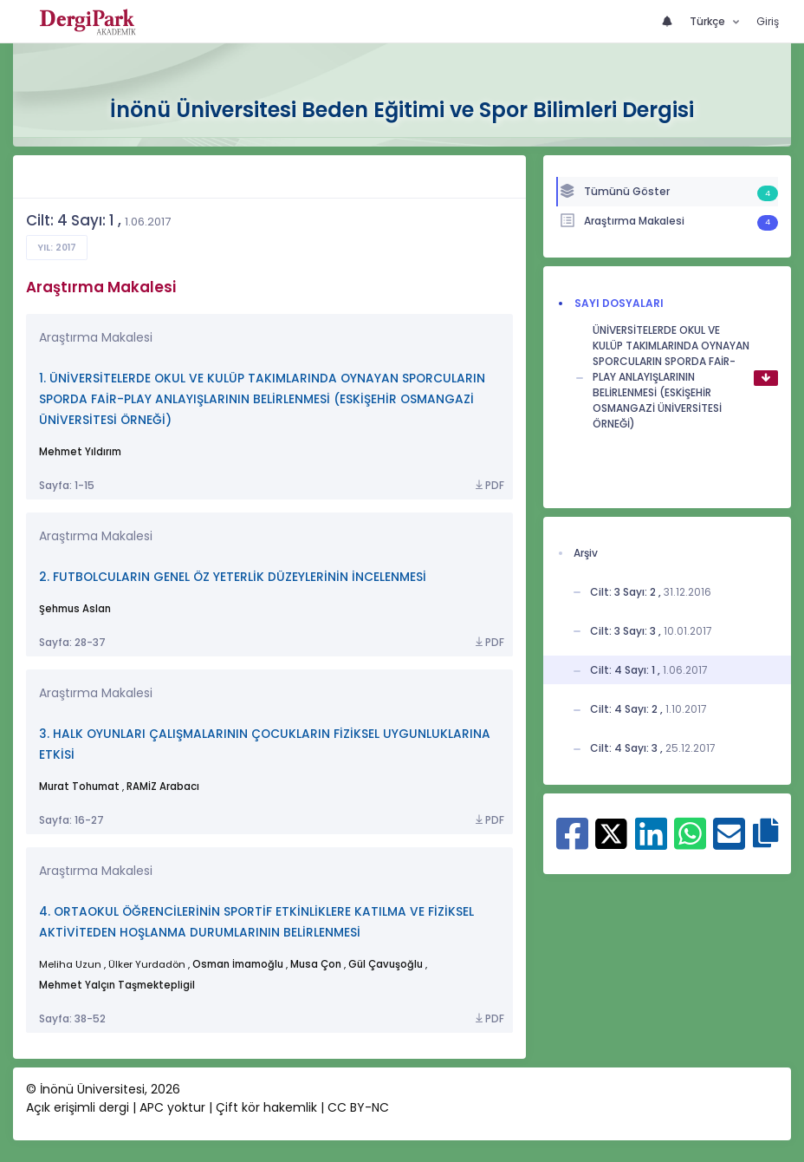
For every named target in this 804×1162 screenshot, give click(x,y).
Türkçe (709, 21)
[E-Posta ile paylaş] (729, 842)
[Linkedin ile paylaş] (651, 842)
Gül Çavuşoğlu (385, 964)
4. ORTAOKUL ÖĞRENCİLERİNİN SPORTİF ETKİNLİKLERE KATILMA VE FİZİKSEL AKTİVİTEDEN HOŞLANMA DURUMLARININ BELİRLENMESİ (256, 922)
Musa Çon (315, 964)
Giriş (767, 21)
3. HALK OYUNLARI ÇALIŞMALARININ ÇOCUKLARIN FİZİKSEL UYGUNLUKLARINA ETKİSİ (264, 744)
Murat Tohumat (79, 786)
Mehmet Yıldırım (80, 452)
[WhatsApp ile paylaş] (690, 842)
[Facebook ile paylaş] (572, 842)
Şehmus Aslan (75, 609)
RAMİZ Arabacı (162, 786)
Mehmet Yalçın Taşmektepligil (117, 985)
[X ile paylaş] (611, 831)
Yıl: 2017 (56, 247)
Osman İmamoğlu (237, 964)
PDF (488, 486)
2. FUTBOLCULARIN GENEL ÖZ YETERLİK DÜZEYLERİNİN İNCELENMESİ (232, 577)
